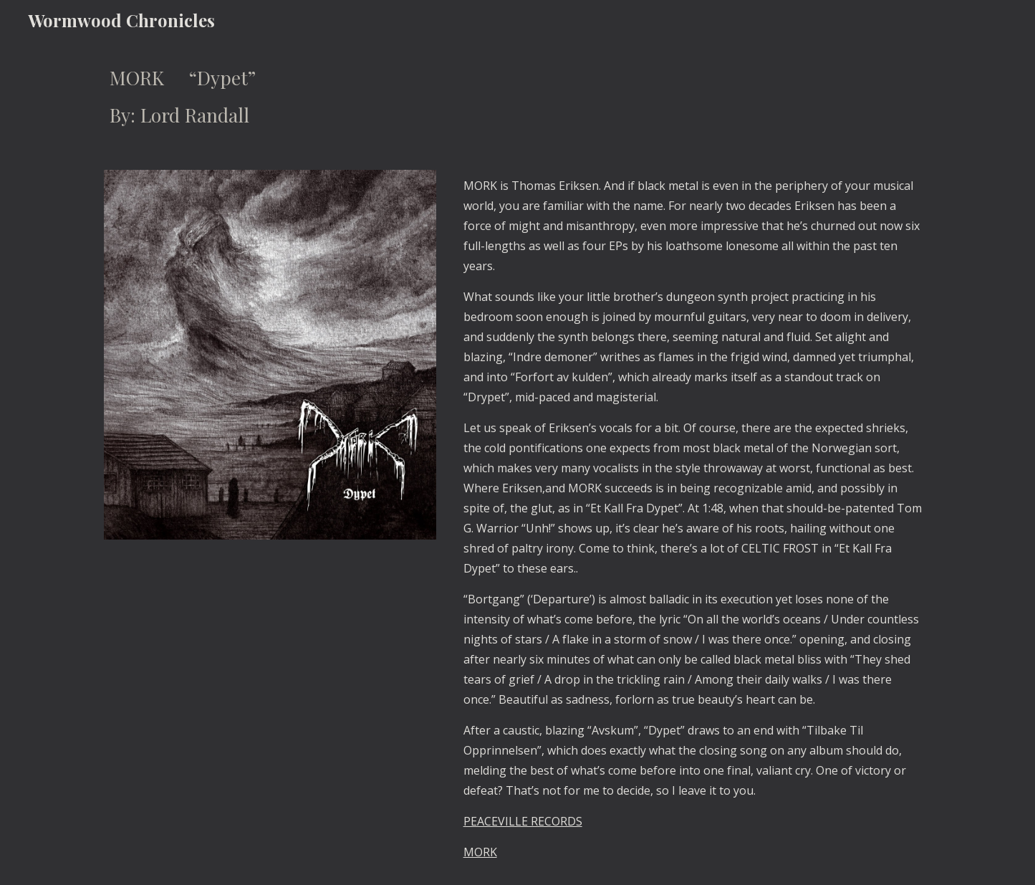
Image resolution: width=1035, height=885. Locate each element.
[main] (517, 96)
